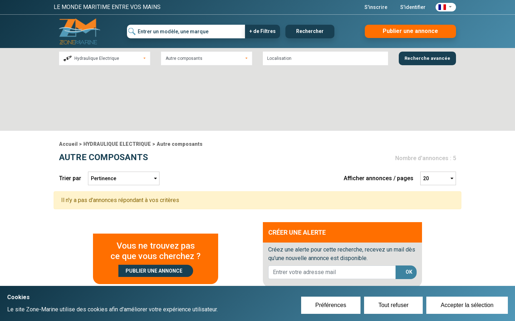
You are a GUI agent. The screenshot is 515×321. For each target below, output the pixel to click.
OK (409, 210)
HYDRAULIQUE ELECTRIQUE (117, 82)
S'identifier (413, 7)
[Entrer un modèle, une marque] (186, 31)
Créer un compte (223, 271)
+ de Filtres (262, 31)
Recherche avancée (427, 58)
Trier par (70, 116)
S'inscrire (375, 7)
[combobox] (104, 58)
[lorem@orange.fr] (332, 210)
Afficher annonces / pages (378, 116)
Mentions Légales (361, 279)
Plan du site (353, 271)
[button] (446, 7)
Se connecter (219, 279)
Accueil (68, 82)
